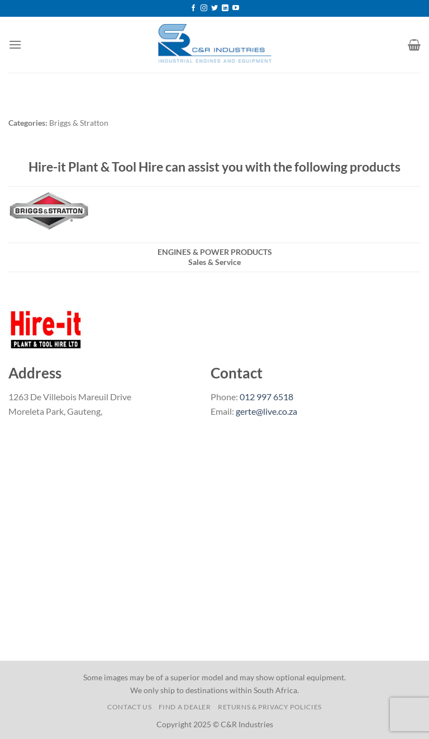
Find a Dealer (185, 707)
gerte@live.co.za (266, 411)
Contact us (129, 707)
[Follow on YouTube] (235, 8)
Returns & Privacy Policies (270, 707)
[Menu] (15, 44)
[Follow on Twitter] (214, 8)
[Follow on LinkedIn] (225, 8)
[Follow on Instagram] (204, 8)
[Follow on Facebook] (193, 8)
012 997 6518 (266, 396)
